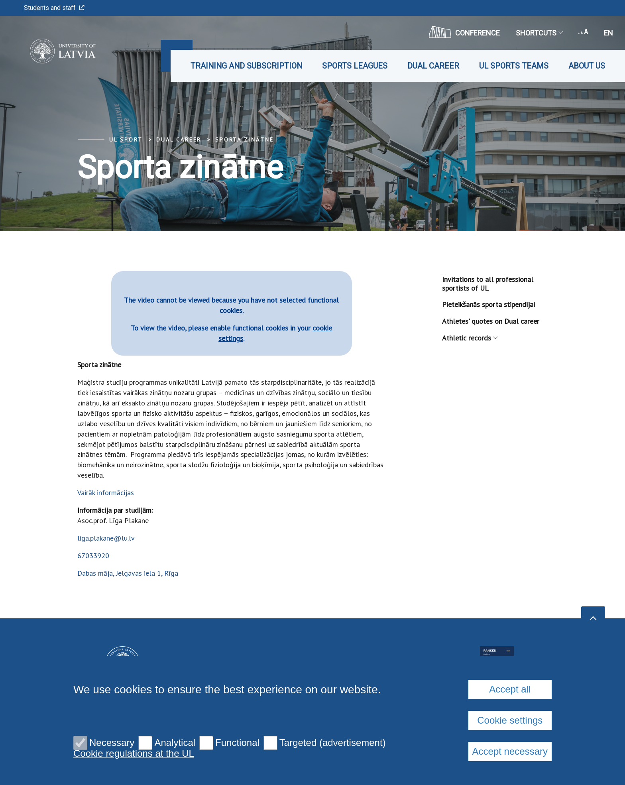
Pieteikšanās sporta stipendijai (488, 304)
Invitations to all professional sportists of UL (487, 284)
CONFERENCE (464, 32)
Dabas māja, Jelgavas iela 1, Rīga (127, 573)
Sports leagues (354, 66)
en (608, 33)
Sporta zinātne (244, 139)
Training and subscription (246, 66)
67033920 (93, 555)
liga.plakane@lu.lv (106, 538)
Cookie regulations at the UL (133, 753)
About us (586, 66)
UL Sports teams (513, 66)
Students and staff (54, 8)
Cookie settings (509, 720)
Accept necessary (510, 751)
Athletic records (469, 337)
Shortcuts (539, 33)
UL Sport (125, 139)
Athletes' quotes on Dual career (490, 321)
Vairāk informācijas (105, 492)
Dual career (433, 66)
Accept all (510, 689)
